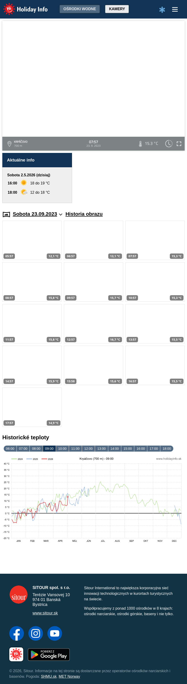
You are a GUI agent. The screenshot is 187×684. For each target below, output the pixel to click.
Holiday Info (20, 6)
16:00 (141, 448)
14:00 (114, 448)
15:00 (127, 448)
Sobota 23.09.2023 (37, 214)
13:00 (101, 448)
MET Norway (69, 676)
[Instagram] (35, 634)
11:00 (75, 448)
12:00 (88, 448)
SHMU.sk (49, 676)
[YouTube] (54, 634)
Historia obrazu (84, 214)
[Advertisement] (131, 178)
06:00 (10, 448)
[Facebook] (16, 634)
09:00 (49, 448)
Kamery (117, 9)
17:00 (154, 448)
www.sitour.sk (45, 613)
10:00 (62, 448)
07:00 (23, 448)
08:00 (36, 448)
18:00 (167, 448)
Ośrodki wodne (79, 9)
